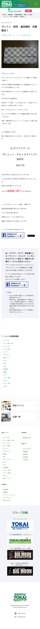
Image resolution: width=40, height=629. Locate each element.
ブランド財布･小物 (8, 343)
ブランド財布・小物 (8, 440)
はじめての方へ (27, 449)
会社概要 (5, 489)
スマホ (5, 360)
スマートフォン (7, 459)
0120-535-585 (14, 11)
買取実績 (10, 14)
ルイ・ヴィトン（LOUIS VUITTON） (22, 35)
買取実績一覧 (27, 438)
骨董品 (5, 372)
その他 (5, 386)
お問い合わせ (6, 500)
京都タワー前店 (28, 14)
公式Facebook (20, 613)
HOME (4, 14)
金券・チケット (7, 478)
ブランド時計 (6, 349)
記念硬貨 (5, 369)
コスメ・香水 (6, 383)
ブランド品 (6, 340)
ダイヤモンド (6, 355)
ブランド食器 (6, 377)
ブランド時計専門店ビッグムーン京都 (20, 548)
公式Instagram (20, 616)
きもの (5, 380)
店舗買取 (25, 451)
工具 (4, 366)
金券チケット (6, 357)
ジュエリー (6, 352)
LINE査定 (25, 460)
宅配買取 (25, 454)
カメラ (5, 375)
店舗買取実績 (18, 14)
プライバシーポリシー (9, 495)
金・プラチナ (6, 346)
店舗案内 (5, 492)
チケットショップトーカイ (20, 519)
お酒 (4, 363)
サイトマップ (6, 498)
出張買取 (25, 457)
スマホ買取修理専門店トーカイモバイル (20, 534)
